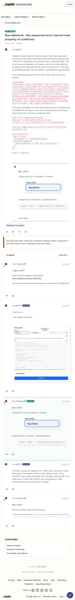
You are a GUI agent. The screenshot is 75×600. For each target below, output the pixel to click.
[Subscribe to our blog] (42, 590)
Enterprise (62, 580)
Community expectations (17, 553)
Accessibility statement (45, 572)
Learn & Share (22, 16)
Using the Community (16, 549)
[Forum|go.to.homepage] (18, 4)
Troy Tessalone (18, 264)
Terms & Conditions (28, 572)
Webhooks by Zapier (15, 225)
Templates (28, 584)
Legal (61, 596)
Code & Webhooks (13, 23)
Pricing (11, 580)
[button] (69, 4)
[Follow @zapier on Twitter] (46, 590)
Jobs (53, 580)
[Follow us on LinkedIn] (37, 590)
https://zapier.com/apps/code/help (26, 278)
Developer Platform (32, 580)
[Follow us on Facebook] (33, 590)
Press (45, 580)
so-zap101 (16, 49)
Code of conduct (14, 545)
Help (19, 580)
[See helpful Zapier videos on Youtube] (50, 590)
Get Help (6, 16)
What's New (39, 16)
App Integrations (43, 584)
